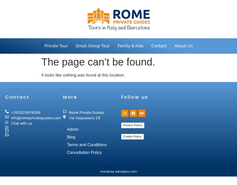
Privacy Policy (133, 125)
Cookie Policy (132, 136)
